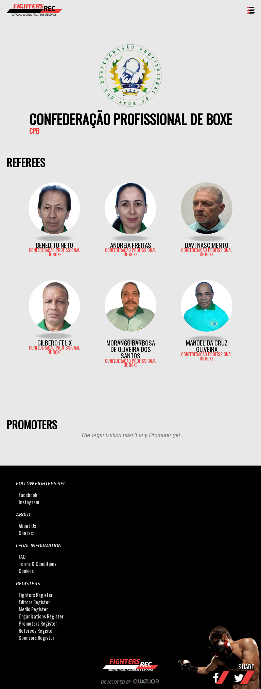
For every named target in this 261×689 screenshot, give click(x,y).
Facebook (28, 495)
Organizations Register (41, 616)
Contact (27, 533)
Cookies (26, 571)
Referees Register (36, 630)
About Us (27, 526)
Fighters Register (36, 595)
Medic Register (33, 609)
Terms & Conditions (37, 563)
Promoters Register (38, 623)
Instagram (29, 502)
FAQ (22, 556)
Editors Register (34, 602)
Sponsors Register (36, 637)
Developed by (130, 682)
